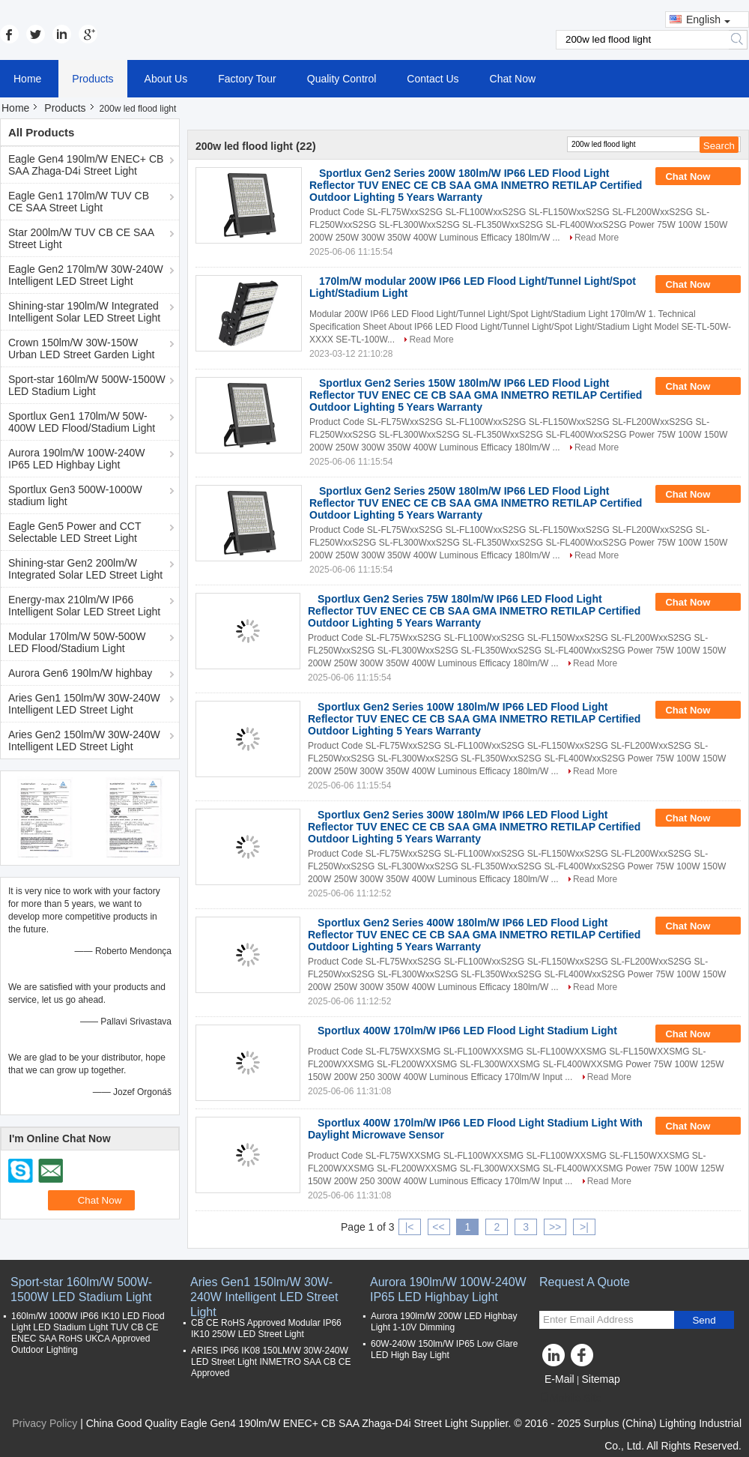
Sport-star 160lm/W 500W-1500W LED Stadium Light (87, 385)
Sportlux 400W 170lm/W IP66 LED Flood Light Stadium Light (467, 1031)
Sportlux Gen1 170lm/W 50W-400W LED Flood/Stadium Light (81, 422)
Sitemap (600, 1379)
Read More (596, 237)
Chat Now (513, 79)
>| (584, 1227)
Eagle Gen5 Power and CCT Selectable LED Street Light (74, 532)
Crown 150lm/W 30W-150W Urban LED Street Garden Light (81, 349)
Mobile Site (570, 1398)
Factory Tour (247, 79)
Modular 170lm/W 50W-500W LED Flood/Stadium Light (76, 642)
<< (438, 1227)
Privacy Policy (44, 1423)
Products (92, 79)
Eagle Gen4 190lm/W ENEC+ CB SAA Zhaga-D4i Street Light (85, 165)
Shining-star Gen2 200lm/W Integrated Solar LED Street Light (85, 569)
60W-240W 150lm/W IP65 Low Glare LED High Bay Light (444, 1349)
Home (27, 79)
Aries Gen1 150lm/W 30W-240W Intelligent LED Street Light (84, 704)
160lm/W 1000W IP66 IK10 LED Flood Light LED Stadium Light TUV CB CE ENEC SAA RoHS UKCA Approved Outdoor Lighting (88, 1333)
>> (555, 1227)
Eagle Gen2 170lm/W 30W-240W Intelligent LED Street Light (85, 275)
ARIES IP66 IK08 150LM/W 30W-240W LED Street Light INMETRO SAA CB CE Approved (271, 1361)
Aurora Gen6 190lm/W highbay (80, 673)
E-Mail (559, 1379)
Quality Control (342, 79)
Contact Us (432, 79)
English (708, 19)
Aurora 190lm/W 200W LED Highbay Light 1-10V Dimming (444, 1322)
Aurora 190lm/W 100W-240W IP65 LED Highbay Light (76, 459)
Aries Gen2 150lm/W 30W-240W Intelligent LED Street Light (84, 740)
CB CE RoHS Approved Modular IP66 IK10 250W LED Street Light (266, 1328)
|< (409, 1227)
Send (703, 1320)
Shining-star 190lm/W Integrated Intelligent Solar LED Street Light (84, 312)
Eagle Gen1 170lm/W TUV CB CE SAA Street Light (78, 202)
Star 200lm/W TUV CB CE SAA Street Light (81, 238)
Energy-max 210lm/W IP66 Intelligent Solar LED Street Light (84, 606)
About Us (166, 79)
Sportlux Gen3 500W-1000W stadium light (75, 495)
